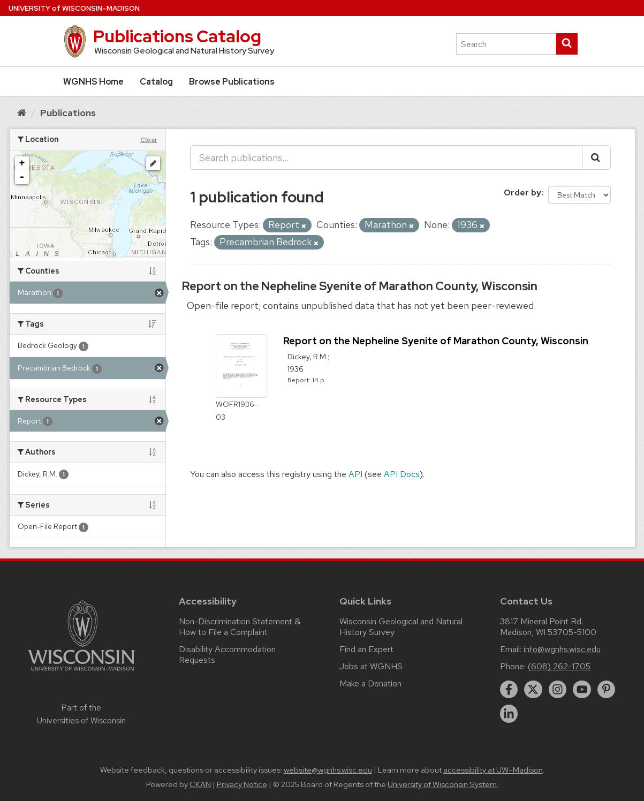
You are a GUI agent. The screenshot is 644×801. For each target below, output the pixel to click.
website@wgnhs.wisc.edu (328, 770)
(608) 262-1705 (559, 666)
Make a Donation (370, 683)
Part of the (81, 714)
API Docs (402, 474)
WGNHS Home (93, 81)
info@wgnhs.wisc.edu (562, 649)
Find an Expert (366, 649)
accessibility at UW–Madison (493, 770)
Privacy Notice (242, 784)
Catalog (156, 81)
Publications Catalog (177, 36)
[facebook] (509, 690)
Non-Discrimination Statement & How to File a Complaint (239, 627)
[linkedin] (509, 714)
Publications (68, 113)
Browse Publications (232, 81)
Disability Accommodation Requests (227, 655)
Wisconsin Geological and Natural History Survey (401, 627)
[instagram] (558, 690)
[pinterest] (606, 690)
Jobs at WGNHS (371, 666)
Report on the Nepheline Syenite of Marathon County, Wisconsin (359, 286)
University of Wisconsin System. (443, 784)
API (355, 474)
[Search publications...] (386, 157)
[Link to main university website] (81, 672)
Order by (522, 192)
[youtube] (582, 690)
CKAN (200, 784)
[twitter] (533, 690)
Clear (148, 139)
